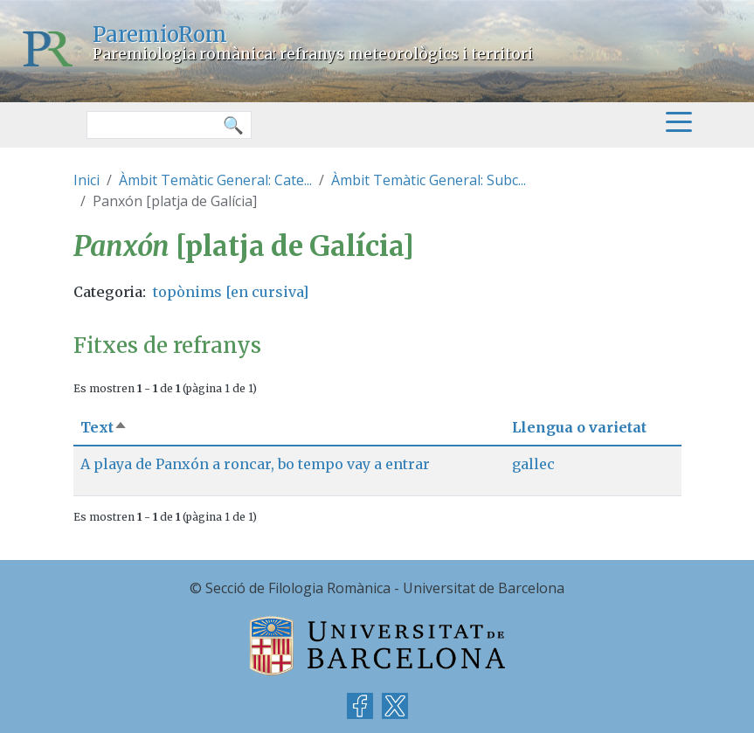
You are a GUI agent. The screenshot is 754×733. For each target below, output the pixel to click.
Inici (86, 180)
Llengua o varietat (579, 427)
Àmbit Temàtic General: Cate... (215, 180)
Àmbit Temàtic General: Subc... (428, 180)
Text (104, 427)
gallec (533, 464)
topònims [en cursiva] (230, 292)
